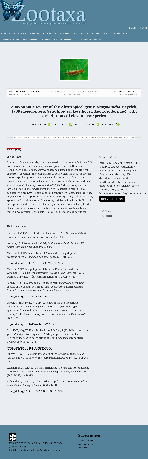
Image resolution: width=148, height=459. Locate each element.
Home (4, 33)
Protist (34, 39)
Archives (47, 33)
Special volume (62, 33)
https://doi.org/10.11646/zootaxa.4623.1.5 (30, 324)
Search (105, 33)
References (110, 215)
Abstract (109, 211)
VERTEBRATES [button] (48, 39)
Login (143, 27)
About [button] (76, 33)
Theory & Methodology (14, 39)
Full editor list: (121, 33)
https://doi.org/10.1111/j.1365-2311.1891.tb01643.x (35, 391)
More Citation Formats (112, 198)
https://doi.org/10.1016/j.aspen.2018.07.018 (31, 296)
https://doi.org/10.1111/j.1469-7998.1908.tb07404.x (35, 263)
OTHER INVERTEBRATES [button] (90, 39)
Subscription (91, 33)
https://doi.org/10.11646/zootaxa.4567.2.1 (30, 347)
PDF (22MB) (14, 150)
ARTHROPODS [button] (66, 39)
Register (133, 27)
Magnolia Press (31, 450)
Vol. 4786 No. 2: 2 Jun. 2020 (27, 91)
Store (12, 33)
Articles (35, 33)
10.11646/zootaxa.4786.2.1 (126, 91)
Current (23, 33)
